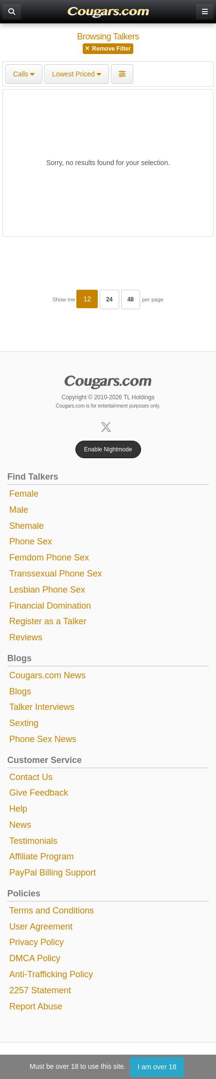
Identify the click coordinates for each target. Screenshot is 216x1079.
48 (130, 299)
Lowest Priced (76, 74)
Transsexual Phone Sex (55, 573)
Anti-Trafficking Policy (51, 974)
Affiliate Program (41, 856)
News (20, 825)
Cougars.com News (47, 675)
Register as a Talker (48, 621)
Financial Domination (50, 606)
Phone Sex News (42, 739)
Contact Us (31, 777)
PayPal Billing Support (52, 872)
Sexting (23, 723)
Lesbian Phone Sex (47, 590)
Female (23, 494)
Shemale (26, 526)
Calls (24, 74)
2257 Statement (40, 990)
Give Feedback (38, 793)
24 (109, 299)
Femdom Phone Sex (49, 557)
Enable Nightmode (108, 449)
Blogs (20, 691)
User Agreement (40, 926)
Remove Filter (107, 48)
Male (18, 510)
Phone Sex (30, 541)
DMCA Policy (34, 958)
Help (18, 809)
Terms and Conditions (51, 910)
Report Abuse (35, 1006)
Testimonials (33, 841)
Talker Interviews (41, 707)
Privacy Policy (36, 942)
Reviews (25, 637)
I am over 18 (157, 1067)
